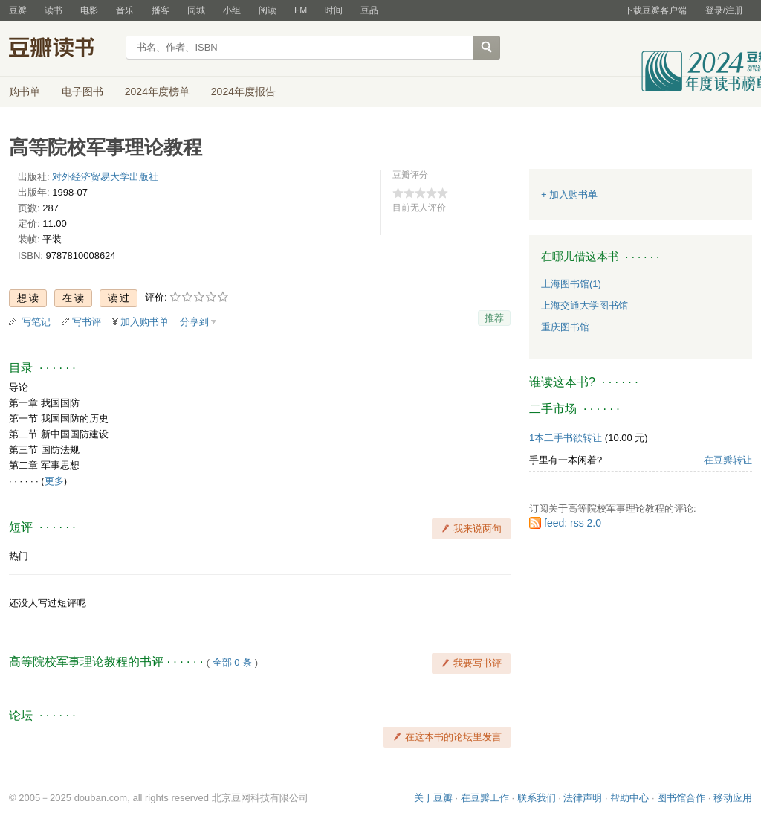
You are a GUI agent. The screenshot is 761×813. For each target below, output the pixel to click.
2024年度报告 (243, 91)
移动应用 (732, 797)
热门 (18, 556)
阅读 (267, 10)
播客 (160, 10)
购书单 (24, 91)
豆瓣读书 (63, 49)
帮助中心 (629, 797)
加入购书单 (144, 321)
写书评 (86, 321)
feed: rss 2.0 (572, 523)
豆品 (369, 10)
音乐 (125, 10)
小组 (232, 10)
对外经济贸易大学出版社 (105, 176)
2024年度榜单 (157, 91)
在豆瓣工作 (485, 797)
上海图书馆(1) (571, 283)
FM (300, 10)
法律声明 (582, 797)
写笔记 (36, 321)
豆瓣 (18, 10)
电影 (89, 10)
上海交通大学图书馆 (584, 305)
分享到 (194, 321)
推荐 (494, 318)
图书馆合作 (681, 797)
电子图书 (82, 91)
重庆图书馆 (565, 326)
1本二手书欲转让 (565, 437)
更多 (54, 480)
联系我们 (536, 797)
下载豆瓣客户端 (655, 10)
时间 (334, 10)
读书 (53, 10)
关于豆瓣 (433, 797)
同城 (196, 10)
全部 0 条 (232, 662)
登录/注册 (724, 10)
